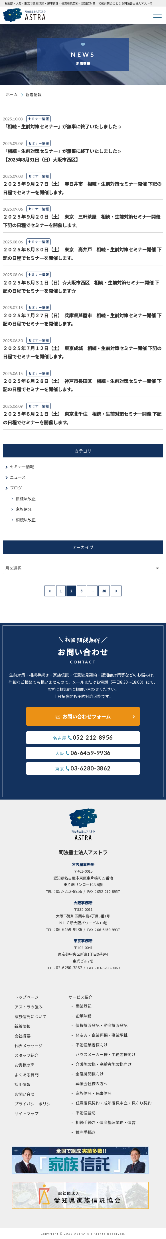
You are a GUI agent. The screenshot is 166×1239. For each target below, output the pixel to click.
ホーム (12, 94)
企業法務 (84, 1015)
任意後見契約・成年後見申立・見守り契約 (113, 1103)
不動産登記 (86, 1112)
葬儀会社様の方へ (92, 1083)
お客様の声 (25, 1065)
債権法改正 (26, 498)
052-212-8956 (69, 891)
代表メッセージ (28, 1045)
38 (104, 590)
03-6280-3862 (69, 967)
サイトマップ (27, 1113)
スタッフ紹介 (27, 1055)
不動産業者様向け (92, 1045)
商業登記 (84, 1006)
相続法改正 (26, 519)
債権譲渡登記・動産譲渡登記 (101, 1025)
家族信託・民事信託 (94, 1093)
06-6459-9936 (69, 929)
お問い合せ (25, 1094)
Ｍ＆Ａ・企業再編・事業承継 (101, 1035)
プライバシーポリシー (34, 1104)
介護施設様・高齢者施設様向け (103, 1064)
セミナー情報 (22, 466)
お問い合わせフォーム (86, 716)
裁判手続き (86, 1132)
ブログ (16, 488)
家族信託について (30, 1016)
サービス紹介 (80, 997)
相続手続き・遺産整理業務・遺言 (105, 1122)
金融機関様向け (90, 1074)
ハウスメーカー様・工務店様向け (105, 1054)
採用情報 (23, 1084)
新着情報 (23, 1026)
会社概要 (23, 1036)
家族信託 (24, 509)
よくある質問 (27, 1074)
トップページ (27, 997)
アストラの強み (28, 1007)
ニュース (18, 477)
